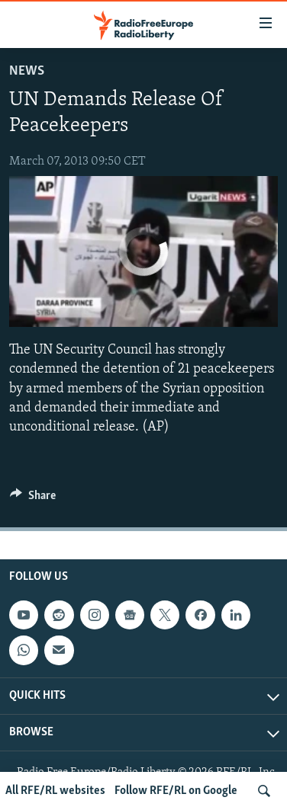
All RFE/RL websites (55, 791)
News (26, 71)
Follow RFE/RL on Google (175, 791)
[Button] (33, 499)
